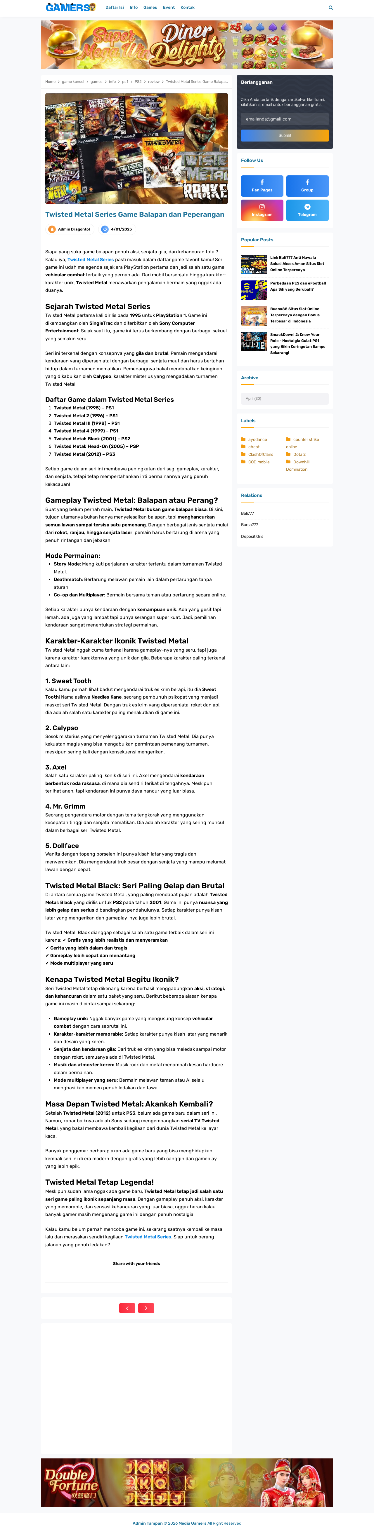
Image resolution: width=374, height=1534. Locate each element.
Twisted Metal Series (90, 259)
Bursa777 (249, 524)
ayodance (257, 439)
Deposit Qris (252, 536)
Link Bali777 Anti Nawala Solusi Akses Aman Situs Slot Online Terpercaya (297, 263)
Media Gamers (193, 1523)
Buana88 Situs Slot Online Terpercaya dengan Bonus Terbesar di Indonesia (295, 315)
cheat (253, 447)
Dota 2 (299, 454)
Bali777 (247, 513)
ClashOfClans (260, 454)
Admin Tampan (148, 1523)
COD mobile (259, 462)
